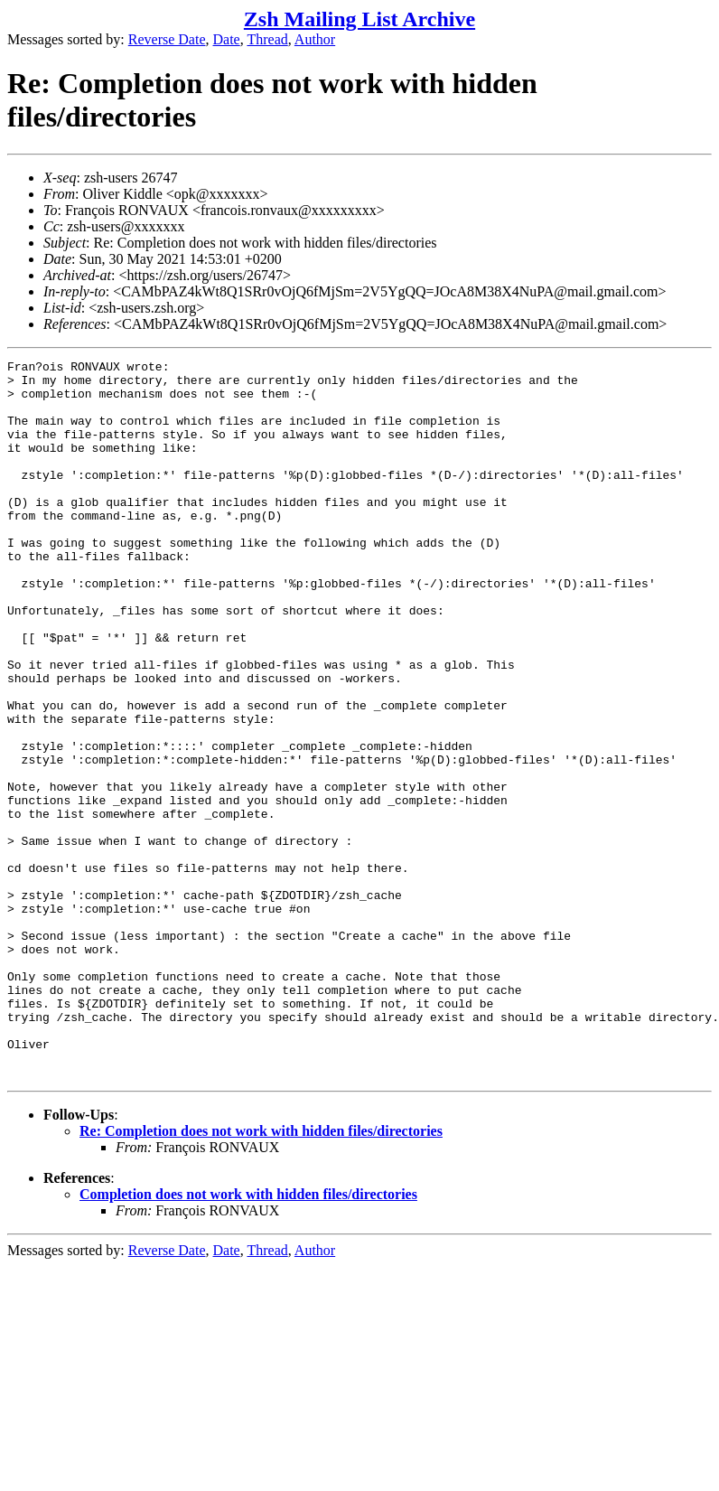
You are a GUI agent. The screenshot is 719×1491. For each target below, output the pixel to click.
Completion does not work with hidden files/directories (248, 1338)
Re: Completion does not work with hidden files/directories (261, 1274)
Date (226, 39)
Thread (267, 39)
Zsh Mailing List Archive (359, 19)
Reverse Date (167, 39)
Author (314, 39)
